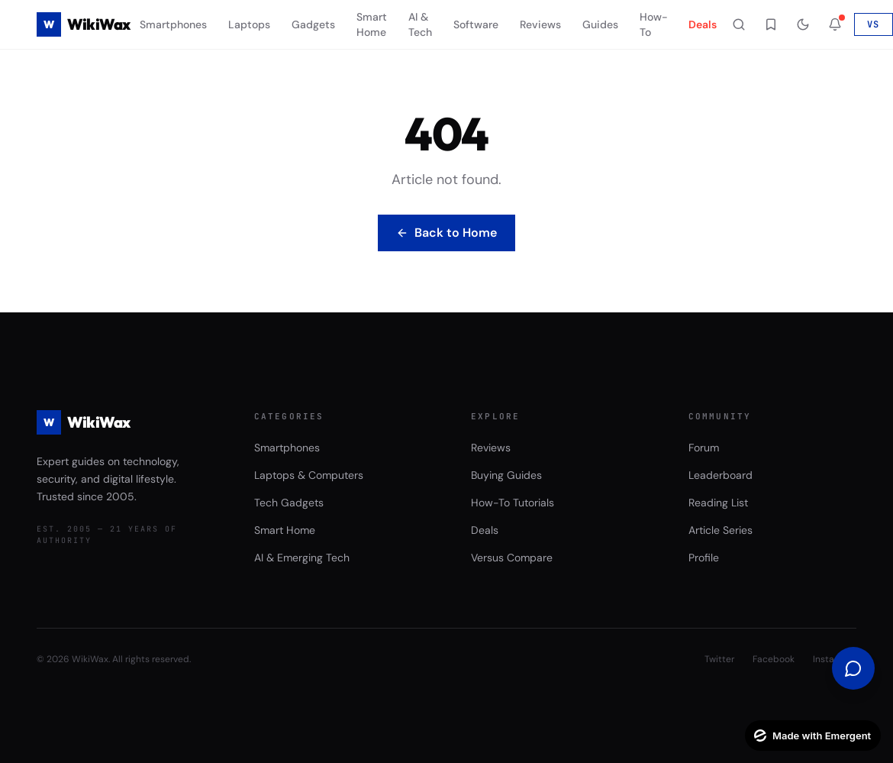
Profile (703, 557)
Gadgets (313, 24)
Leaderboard (720, 475)
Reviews (540, 24)
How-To (654, 24)
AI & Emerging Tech (302, 557)
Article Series (720, 530)
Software (475, 24)
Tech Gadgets (289, 502)
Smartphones (173, 24)
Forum (703, 447)
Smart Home (371, 24)
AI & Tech (420, 24)
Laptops (249, 24)
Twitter (719, 659)
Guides (600, 24)
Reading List (718, 502)
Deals (702, 24)
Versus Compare (512, 557)
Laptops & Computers (308, 475)
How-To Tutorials (512, 502)
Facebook (774, 659)
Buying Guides (506, 475)
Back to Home (446, 233)
